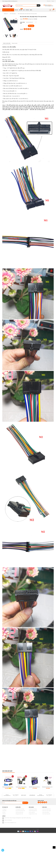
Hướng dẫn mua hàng (20, 809)
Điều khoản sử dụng (33, 809)
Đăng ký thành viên (19, 813)
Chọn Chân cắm (22, 23)
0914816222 (9, 820)
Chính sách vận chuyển (47, 810)
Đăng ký (53, 1)
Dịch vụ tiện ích (32, 812)
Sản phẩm (4, 810)
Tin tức (4, 812)
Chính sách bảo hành (46, 813)
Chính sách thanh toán (47, 809)
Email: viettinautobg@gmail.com (10, 822)
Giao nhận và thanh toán (20, 810)
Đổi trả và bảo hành (19, 812)
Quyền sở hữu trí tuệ (33, 813)
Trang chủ (4, 809)
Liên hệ (4, 813)
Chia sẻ (21, 29)
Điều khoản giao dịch (33, 810)
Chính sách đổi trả (46, 812)
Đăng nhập (48, 1)
